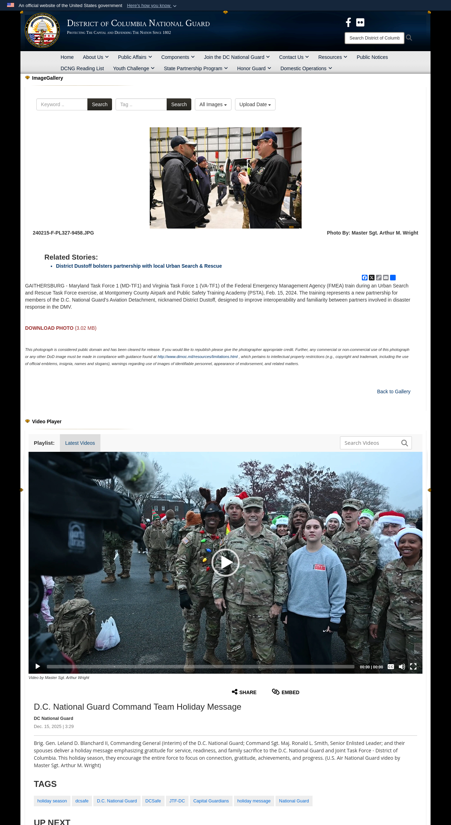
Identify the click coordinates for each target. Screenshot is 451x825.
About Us (96, 57)
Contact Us (294, 57)
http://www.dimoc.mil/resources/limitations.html (197, 356)
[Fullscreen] (413, 666)
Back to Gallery (393, 391)
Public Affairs (135, 57)
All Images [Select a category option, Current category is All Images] (213, 104)
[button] (152, 5)
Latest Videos (80, 443)
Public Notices (372, 57)
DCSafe (153, 801)
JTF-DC (177, 801)
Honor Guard (254, 68)
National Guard (294, 801)
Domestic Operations (306, 68)
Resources (332, 57)
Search (99, 104)
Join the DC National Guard (237, 57)
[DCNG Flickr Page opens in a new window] (360, 22)
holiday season (52, 801)
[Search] (374, 38)
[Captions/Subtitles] (390, 666)
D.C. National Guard (117, 801)
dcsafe (81, 801)
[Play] (37, 666)
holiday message (254, 801)
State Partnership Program (196, 68)
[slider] (200, 666)
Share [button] (244, 691)
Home (67, 57)
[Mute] (402, 666)
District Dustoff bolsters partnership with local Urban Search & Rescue (139, 266)
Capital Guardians (211, 801)
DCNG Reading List (82, 68)
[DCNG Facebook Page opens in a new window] (348, 22)
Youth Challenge (134, 68)
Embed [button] (285, 691)
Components (178, 57)
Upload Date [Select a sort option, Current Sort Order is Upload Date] (255, 104)
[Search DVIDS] (374, 443)
